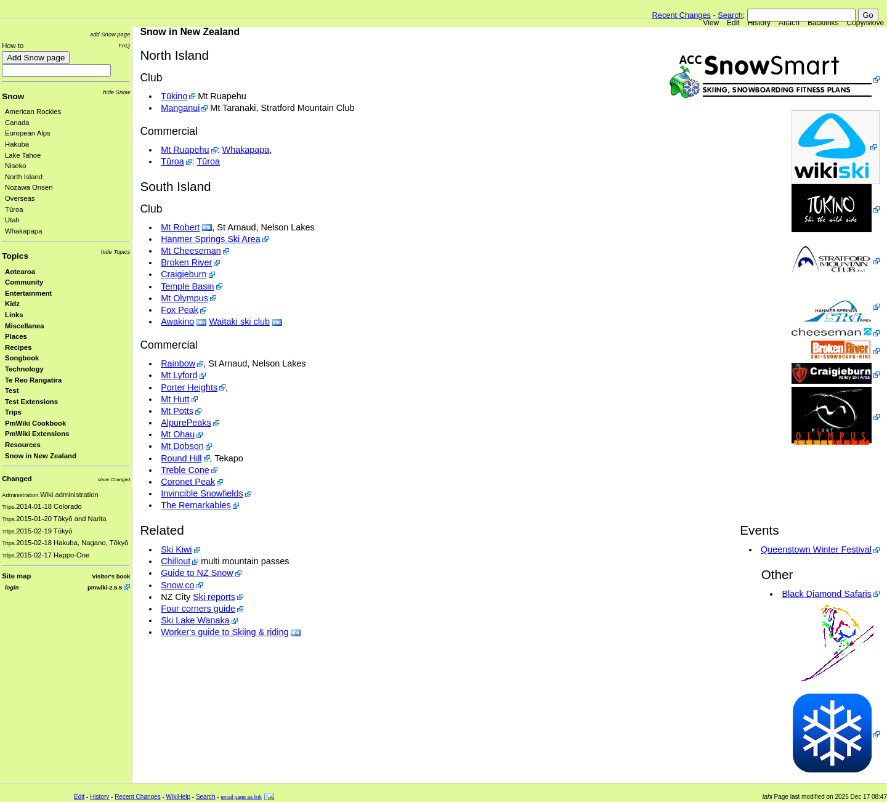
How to (12, 45)
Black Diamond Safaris (827, 594)
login (11, 587)
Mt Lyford (179, 375)
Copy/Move (866, 22)
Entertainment (28, 293)
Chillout (175, 561)
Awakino (177, 321)
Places (16, 336)
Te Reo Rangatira (33, 380)
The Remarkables (196, 505)
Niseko (15, 165)
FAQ (124, 45)
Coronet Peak (188, 482)
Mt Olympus (184, 298)
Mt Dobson (182, 446)
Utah (12, 220)
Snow (13, 96)
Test (11, 390)
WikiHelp (178, 796)
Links (14, 314)
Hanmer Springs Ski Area (211, 239)
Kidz (12, 303)
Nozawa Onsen (28, 187)
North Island (24, 176)
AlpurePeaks (186, 422)
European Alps (28, 133)
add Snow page (110, 34)
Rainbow (178, 363)
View (711, 22)
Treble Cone (185, 470)
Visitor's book (111, 576)
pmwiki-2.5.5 (104, 587)
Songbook (22, 358)
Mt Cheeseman (191, 251)
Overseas (19, 198)
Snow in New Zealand (40, 456)
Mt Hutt (175, 399)
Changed (16, 478)
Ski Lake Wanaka (195, 620)
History (759, 22)
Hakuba (17, 144)
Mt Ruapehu (185, 150)
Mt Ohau (178, 434)
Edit (733, 22)
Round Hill (181, 458)
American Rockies (33, 111)
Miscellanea (24, 326)
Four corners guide (198, 609)
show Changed (114, 479)
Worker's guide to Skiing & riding (224, 632)
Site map (16, 576)
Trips (13, 412)
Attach (789, 22)
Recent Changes (681, 15)
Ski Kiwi (176, 549)
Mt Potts (177, 411)
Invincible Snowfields (202, 493)
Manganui (180, 108)
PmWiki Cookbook (35, 423)
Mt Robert (180, 227)
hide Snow (116, 92)
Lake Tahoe (23, 155)
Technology (24, 369)
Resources (23, 444)
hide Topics (115, 251)
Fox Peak (179, 310)
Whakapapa (23, 231)
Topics (15, 256)
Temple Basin (187, 286)
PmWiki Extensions (37, 433)
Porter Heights (189, 387)
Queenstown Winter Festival (816, 549)
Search (730, 15)
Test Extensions (31, 401)
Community (24, 282)
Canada (17, 122)
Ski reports (214, 597)
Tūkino (174, 96)
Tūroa (14, 209)
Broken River (186, 262)
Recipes (18, 347)
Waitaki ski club (239, 321)
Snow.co (177, 585)
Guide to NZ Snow (197, 573)
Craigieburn (183, 274)
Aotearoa (20, 271)
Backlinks (823, 22)
